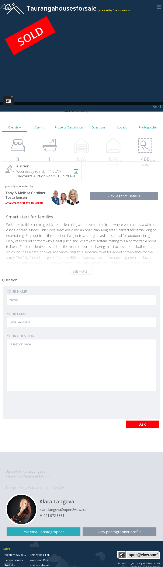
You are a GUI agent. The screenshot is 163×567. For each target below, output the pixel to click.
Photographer (148, 127)
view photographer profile (119, 531)
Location (123, 127)
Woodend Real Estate (43, 560)
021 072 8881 (54, 515)
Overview (14, 127)
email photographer (47, 531)
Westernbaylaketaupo (18, 555)
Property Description (69, 127)
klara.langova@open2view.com (63, 509)
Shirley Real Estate (41, 555)
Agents (39, 127)
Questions (98, 127)
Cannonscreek (13, 560)
